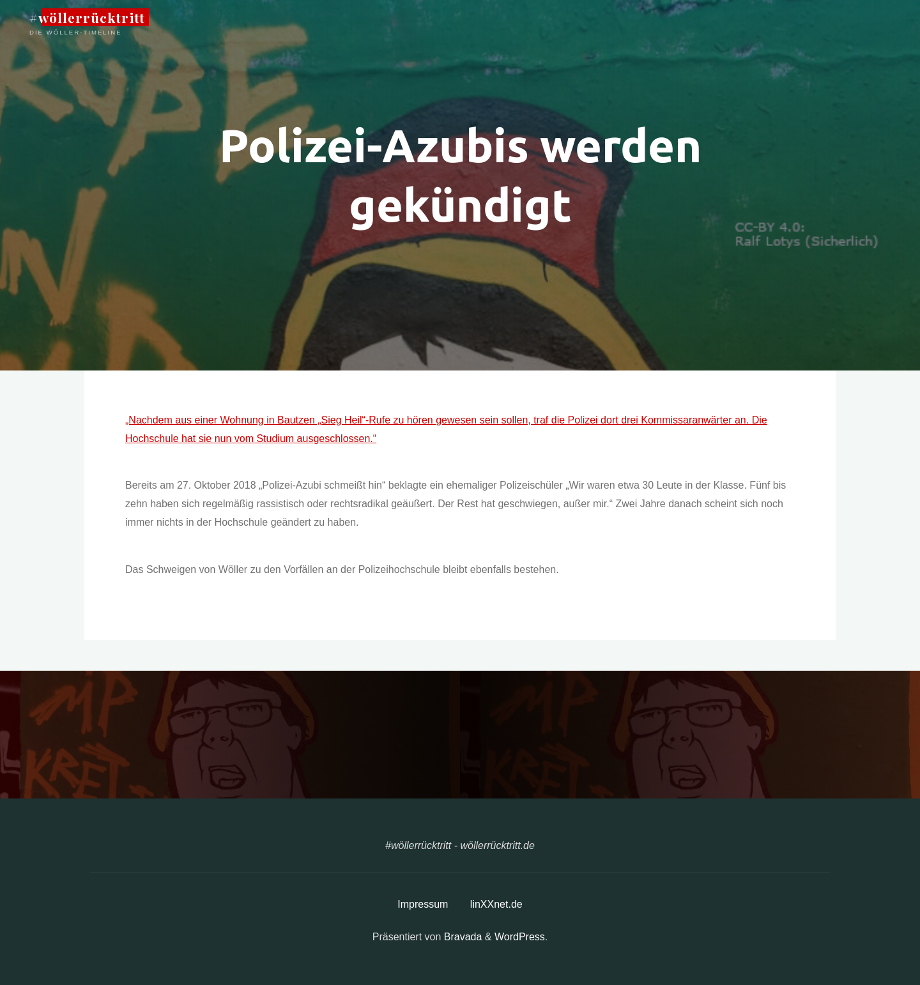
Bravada (461, 936)
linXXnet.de (496, 904)
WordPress (519, 936)
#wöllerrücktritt (87, 17)
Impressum (422, 904)
